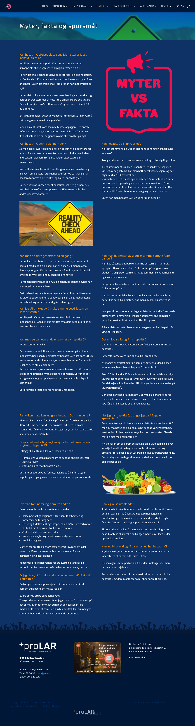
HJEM (45, 6)
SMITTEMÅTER (146, 6)
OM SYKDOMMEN (80, 6)
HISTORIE (101, 6)
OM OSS (180, 6)
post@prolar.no (44, 673)
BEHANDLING (58, 6)
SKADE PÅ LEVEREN (122, 6)
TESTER (165, 6)
